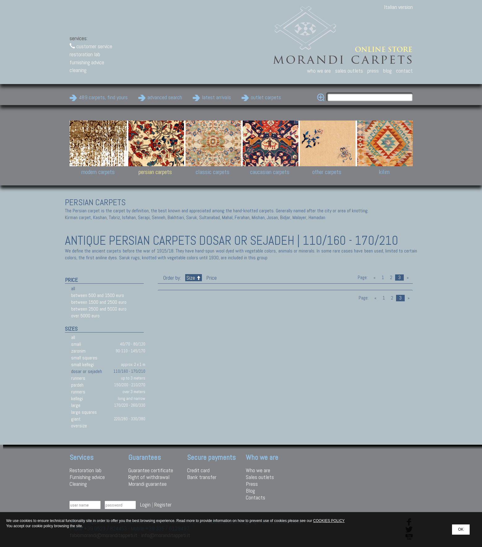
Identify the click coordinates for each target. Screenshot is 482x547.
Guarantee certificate (150, 470)
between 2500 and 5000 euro (98, 309)
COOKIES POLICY (329, 521)
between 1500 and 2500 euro (98, 302)
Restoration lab (85, 470)
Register (163, 504)
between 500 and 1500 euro (97, 295)
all (73, 288)
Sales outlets (260, 477)
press (373, 70)
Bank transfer (201, 477)
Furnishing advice (87, 477)
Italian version (398, 7)
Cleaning (78, 483)
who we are (319, 70)
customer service (91, 46)
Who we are (258, 470)
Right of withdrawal (148, 477)
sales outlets (349, 70)
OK (460, 529)
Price (211, 277)
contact (404, 70)
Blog (250, 490)
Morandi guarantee (147, 483)
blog (387, 70)
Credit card (198, 470)
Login (145, 504)
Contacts (255, 497)
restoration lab (85, 54)
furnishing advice (87, 62)
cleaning (78, 70)
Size (193, 277)
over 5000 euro (85, 315)
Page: (363, 277)
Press (252, 483)
